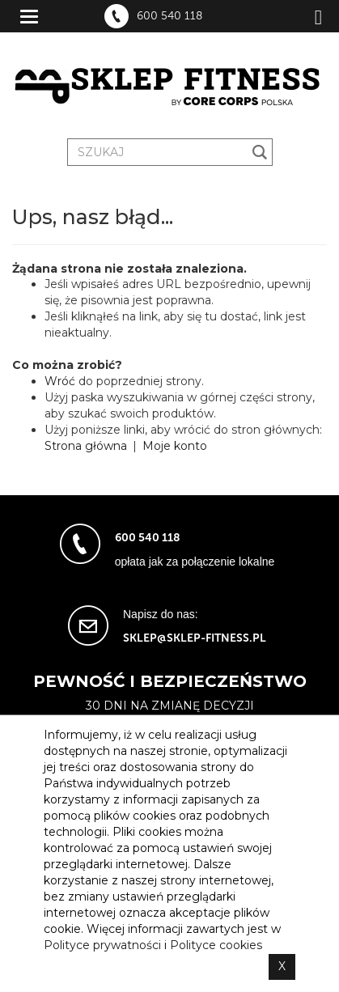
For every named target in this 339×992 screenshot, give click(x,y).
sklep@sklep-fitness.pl (194, 638)
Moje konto (174, 446)
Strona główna (85, 446)
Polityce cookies (216, 945)
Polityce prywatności (102, 945)
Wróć (59, 381)
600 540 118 (169, 16)
